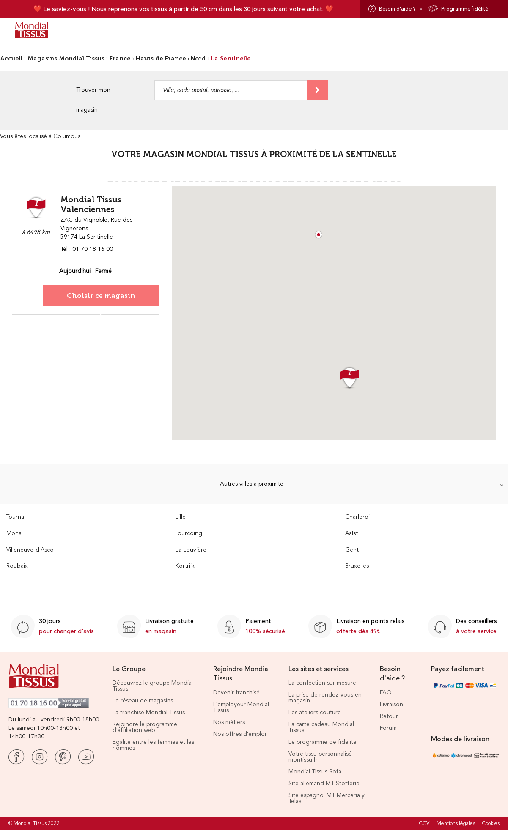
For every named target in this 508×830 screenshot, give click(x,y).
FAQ (386, 693)
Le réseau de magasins (143, 701)
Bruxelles (357, 566)
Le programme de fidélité (322, 742)
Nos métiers (229, 722)
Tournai (15, 517)
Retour (389, 716)
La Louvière (191, 550)
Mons (13, 533)
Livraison (391, 705)
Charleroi (357, 517)
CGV (424, 823)
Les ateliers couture (314, 713)
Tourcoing (189, 533)
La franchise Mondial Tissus (149, 713)
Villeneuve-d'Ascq (30, 550)
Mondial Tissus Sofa (314, 772)
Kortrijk (185, 566)
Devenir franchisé (236, 693)
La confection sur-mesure (322, 683)
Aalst (351, 533)
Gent (352, 550)
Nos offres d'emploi (239, 734)
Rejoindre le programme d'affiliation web (145, 727)
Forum (388, 728)
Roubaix (17, 566)
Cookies (491, 823)
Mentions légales (456, 823)
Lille (181, 517)
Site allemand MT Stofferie (324, 783)
